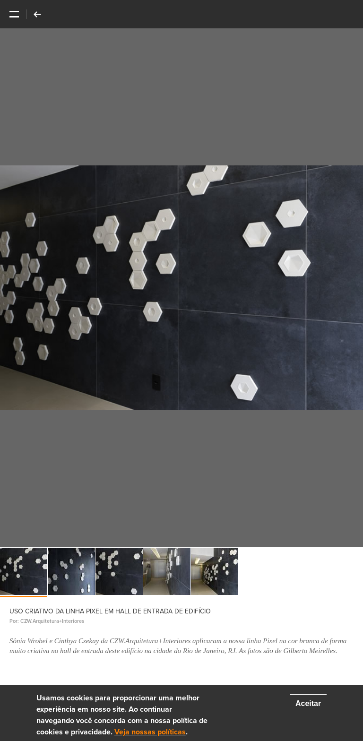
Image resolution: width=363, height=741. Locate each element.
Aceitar (308, 703)
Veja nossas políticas (150, 732)
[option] (181, 287)
